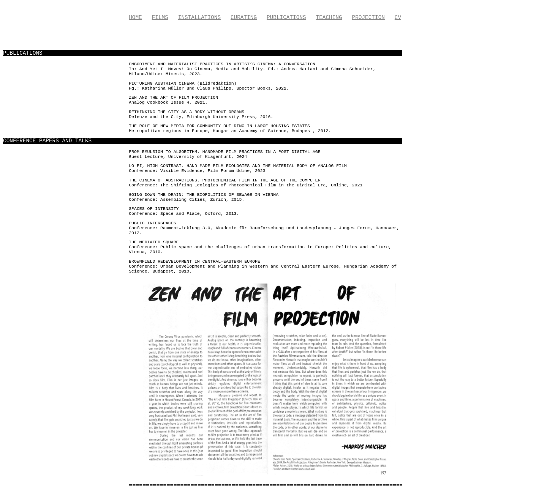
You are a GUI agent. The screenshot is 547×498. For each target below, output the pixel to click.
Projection (368, 17)
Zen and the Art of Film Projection (173, 97)
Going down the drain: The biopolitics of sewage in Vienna (203, 194)
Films (160, 17)
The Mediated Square (154, 242)
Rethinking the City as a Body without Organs (186, 111)
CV (398, 17)
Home (135, 17)
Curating (244, 17)
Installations (199, 17)
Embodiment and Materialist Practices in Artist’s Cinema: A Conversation (222, 63)
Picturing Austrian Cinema (161, 83)
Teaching (329, 17)
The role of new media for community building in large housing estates (219, 125)
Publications (286, 17)
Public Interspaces (152, 223)
